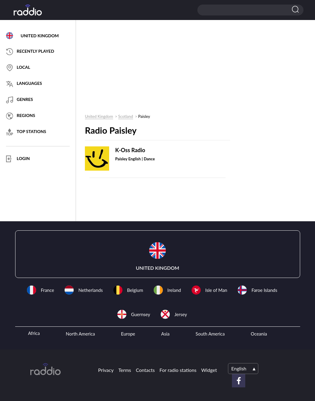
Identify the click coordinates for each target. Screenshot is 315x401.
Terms (124, 370)
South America (210, 333)
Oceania (259, 333)
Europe (128, 333)
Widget (209, 370)
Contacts (145, 370)
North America (80, 333)
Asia (165, 333)
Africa (34, 333)
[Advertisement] (155, 68)
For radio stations (177, 370)
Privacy (106, 370)
